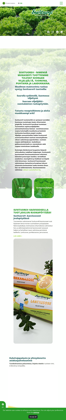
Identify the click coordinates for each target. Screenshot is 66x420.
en (21, 3)
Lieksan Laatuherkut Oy (31, 170)
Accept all (33, 417)
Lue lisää (17, 236)
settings (36, 412)
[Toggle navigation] (61, 3)
